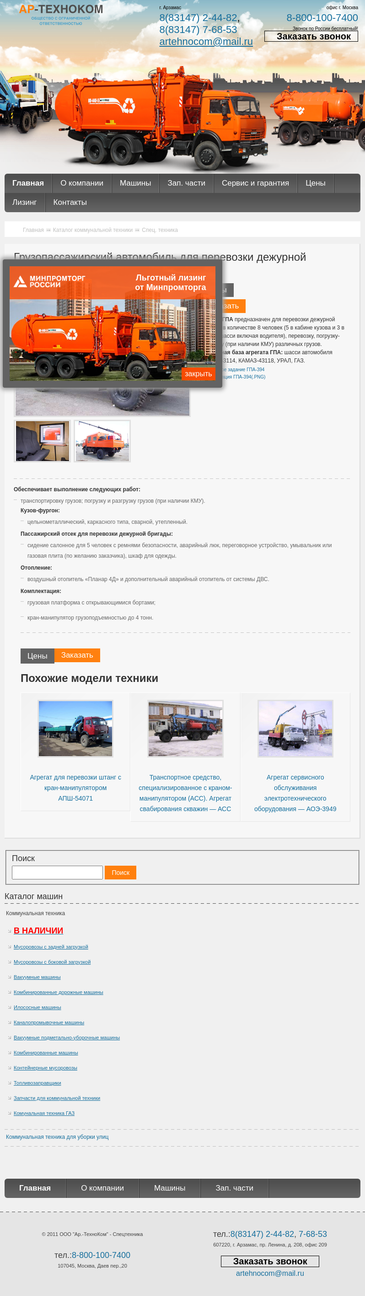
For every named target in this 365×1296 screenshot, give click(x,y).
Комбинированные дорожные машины (58, 992)
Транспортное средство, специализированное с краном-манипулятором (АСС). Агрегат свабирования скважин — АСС (185, 793)
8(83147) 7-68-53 (198, 29)
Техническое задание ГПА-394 (232, 369)
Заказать (223, 306)
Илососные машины (37, 1007)
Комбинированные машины (46, 1052)
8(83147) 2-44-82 (198, 17)
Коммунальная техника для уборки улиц (57, 1137)
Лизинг (24, 202)
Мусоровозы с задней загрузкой (51, 947)
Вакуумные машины (37, 977)
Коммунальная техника (35, 913)
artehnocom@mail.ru (206, 41)
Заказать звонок (314, 36)
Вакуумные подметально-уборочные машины (67, 1037)
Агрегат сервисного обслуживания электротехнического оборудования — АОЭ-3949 (295, 793)
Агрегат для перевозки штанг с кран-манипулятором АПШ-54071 (75, 788)
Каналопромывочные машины (49, 1022)
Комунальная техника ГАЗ (44, 1113)
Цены (316, 183)
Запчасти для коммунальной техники (57, 1098)
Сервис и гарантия (255, 183)
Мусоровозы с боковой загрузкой (52, 962)
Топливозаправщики (37, 1083)
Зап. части (186, 183)
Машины (135, 183)
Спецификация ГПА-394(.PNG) (232, 376)
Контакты (70, 202)
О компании (81, 183)
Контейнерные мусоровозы (45, 1068)
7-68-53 (313, 1234)
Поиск (23, 858)
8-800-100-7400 (322, 17)
